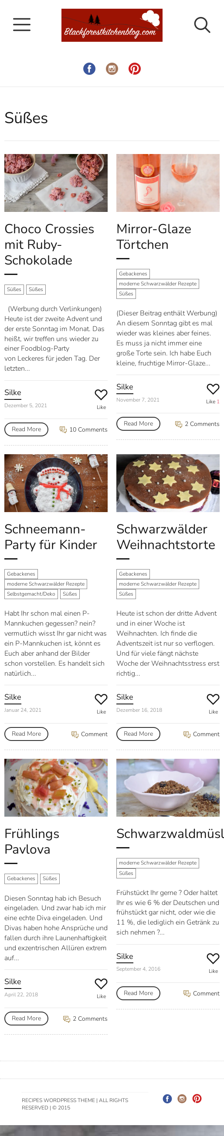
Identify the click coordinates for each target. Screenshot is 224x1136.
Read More (26, 429)
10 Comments (84, 430)
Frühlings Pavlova (31, 841)
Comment (89, 734)
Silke (12, 392)
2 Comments (197, 424)
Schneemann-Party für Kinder (50, 537)
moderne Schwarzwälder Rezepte (158, 283)
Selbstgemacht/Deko (31, 593)
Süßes (14, 289)
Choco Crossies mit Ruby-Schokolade (49, 244)
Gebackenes (133, 273)
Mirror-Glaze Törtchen (153, 237)
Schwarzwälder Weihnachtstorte (165, 537)
